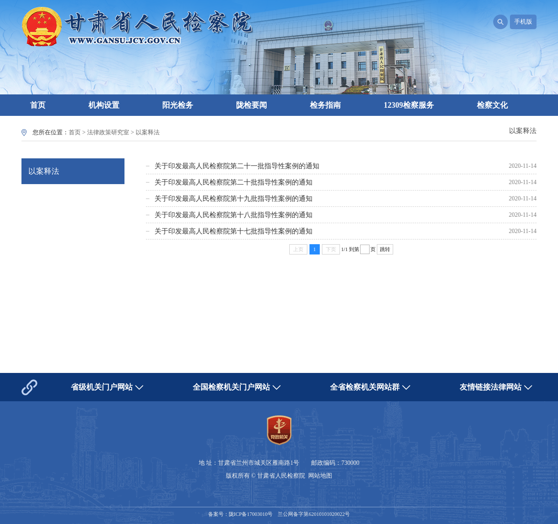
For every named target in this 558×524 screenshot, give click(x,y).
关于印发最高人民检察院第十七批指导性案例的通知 (233, 231)
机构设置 (103, 105)
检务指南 (325, 105)
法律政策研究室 (108, 132)
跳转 (385, 249)
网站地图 (320, 476)
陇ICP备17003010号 (251, 514)
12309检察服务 (409, 105)
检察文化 (492, 105)
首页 (37, 105)
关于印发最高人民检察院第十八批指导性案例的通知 (233, 214)
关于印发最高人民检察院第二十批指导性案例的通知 (233, 182)
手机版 (523, 21)
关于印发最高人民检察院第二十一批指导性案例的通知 (237, 166)
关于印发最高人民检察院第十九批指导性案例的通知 (233, 198)
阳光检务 (177, 105)
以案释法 (148, 132)
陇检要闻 (251, 105)
